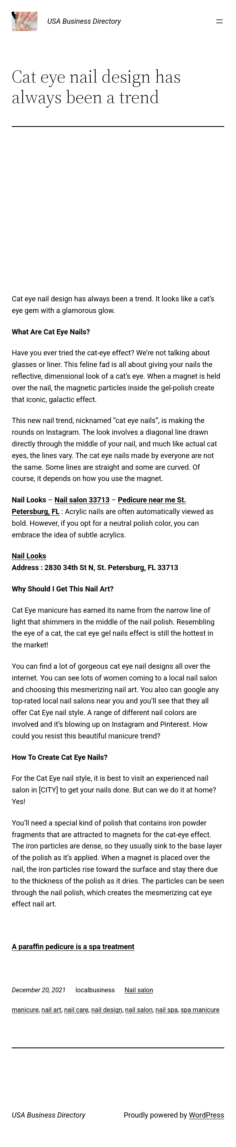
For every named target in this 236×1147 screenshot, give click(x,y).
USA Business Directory (84, 21)
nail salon (138, 1010)
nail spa (166, 1010)
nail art (51, 1010)
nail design (106, 1010)
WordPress (206, 1115)
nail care (76, 1010)
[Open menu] (219, 21)
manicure (25, 1010)
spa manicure (200, 1010)
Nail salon (139, 990)
